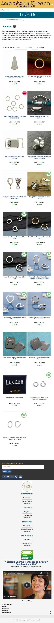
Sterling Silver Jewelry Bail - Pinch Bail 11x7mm (39, 197)
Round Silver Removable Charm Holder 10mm (14, 237)
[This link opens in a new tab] (27, 551)
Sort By (12, 47)
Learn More (26, 503)
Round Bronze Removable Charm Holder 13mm (39, 237)
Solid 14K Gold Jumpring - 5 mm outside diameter (39, 77)
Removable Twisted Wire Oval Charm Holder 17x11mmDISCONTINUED (39, 277)
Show (30, 47)
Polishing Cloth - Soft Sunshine (14, 397)
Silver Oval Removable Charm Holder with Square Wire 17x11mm (14, 438)
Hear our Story (27, 601)
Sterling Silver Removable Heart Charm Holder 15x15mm (15, 318)
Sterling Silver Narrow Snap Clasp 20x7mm (39, 117)
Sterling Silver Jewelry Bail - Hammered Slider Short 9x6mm (39, 157)
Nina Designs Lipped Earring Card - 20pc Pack (14, 358)
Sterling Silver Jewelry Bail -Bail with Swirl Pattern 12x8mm (14, 197)
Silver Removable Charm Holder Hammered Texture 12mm (39, 398)
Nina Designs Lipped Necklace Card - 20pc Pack (39, 358)
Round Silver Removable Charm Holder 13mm (14, 277)
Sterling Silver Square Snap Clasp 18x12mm (14, 157)
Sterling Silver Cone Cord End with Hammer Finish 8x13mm (14, 77)
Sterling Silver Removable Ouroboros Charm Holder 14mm (39, 318)
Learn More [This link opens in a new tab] (26, 517)
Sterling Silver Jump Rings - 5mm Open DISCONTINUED (14, 117)
